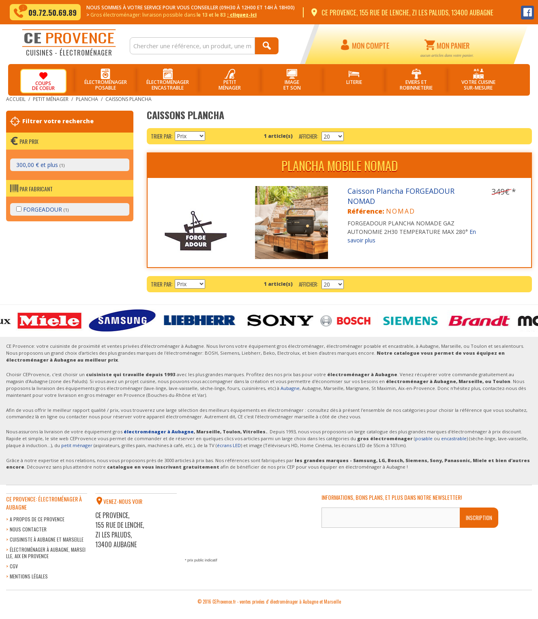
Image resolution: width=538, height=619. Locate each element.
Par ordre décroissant (212, 136)
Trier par (161, 136)
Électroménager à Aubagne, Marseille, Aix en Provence (46, 553)
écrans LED (229, 445)
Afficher (308, 136)
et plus (40, 165)
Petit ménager (51, 99)
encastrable (454, 438)
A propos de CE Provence (37, 519)
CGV (14, 566)
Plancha (87, 99)
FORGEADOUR (42, 209)
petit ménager (76, 445)
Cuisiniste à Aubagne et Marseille (47, 539)
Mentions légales (29, 576)
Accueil (16, 99)
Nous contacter (28, 529)
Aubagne (290, 388)
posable (424, 438)
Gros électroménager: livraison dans (173, 14)
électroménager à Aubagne (159, 431)
